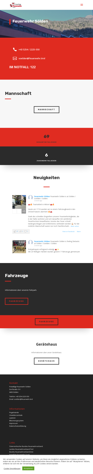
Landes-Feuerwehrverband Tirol (21, 449)
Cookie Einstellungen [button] (12, 468)
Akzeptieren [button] (28, 468)
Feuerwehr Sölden (42, 196)
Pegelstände (14, 412)
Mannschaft (46, 110)
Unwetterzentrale (15, 415)
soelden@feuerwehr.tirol (23, 399)
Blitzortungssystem (16, 420)
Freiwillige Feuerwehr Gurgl (19, 454)
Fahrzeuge (16, 301)
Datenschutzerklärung (17, 426)
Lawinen (12, 418)
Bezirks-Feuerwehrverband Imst (21, 452)
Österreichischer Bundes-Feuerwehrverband (26, 446)
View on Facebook (68, 231)
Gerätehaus (46, 361)
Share (79, 231)
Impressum (13, 423)
